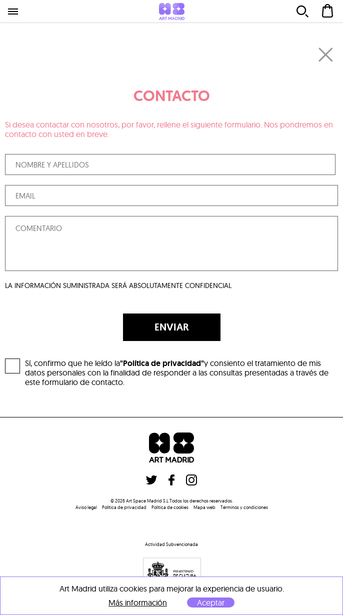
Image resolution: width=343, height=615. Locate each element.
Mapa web (205, 507)
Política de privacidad (124, 507)
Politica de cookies (170, 507)
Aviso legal (86, 507)
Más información (137, 603)
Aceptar (210, 603)
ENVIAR (171, 327)
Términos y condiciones (244, 507)
